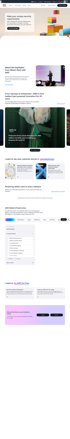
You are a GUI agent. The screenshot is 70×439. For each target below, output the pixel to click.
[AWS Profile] (67, 2)
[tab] (10, 218)
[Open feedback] (68, 219)
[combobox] (47, 157)
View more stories (61, 101)
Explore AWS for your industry (58, 189)
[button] (18, 5)
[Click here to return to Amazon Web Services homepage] (4, 6)
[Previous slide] (31, 148)
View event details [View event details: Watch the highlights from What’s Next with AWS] (9, 83)
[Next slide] (38, 148)
